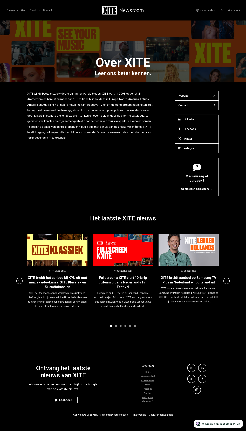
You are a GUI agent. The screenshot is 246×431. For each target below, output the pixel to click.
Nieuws (11, 10)
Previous (19, 284)
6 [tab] (135, 329)
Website (183, 95)
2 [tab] (116, 329)
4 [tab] (125, 329)
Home (148, 372)
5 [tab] (130, 329)
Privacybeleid (139, 414)
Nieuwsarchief (148, 376)
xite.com (233, 10)
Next (226, 284)
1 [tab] (111, 329)
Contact (47, 10)
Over (23, 10)
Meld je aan (147, 397)
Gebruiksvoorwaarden (161, 414)
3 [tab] (121, 329)
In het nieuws (147, 380)
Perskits (35, 10)
